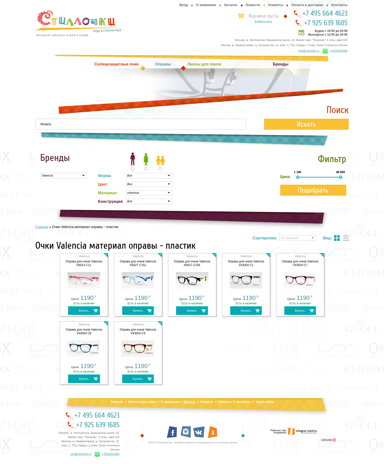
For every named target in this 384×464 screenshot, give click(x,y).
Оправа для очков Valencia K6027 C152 (138, 263)
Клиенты (275, 5)
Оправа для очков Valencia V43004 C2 (246, 263)
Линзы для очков (204, 64)
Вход (183, 5)
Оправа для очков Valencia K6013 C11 (84, 263)
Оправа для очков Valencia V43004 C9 (138, 331)
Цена (285, 177)
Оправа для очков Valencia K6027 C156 (192, 263)
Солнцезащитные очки (116, 64)
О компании (206, 5)
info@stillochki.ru (308, 51)
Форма (104, 176)
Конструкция (110, 201)
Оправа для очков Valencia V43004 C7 (300, 263)
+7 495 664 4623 (325, 13)
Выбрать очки (263, 21)
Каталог (231, 5)
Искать (306, 124)
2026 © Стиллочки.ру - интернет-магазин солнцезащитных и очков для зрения (192, 442)
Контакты (339, 5)
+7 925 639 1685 (326, 23)
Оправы (163, 64)
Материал (107, 193)
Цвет (102, 184)
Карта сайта (264, 402)
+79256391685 (335, 51)
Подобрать (313, 190)
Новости (253, 5)
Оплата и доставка (307, 5)
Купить (84, 310)
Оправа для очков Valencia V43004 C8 (84, 331)
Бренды (280, 64)
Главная (117, 402)
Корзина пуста (263, 16)
